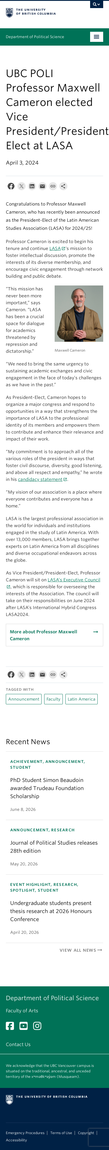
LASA (55, 248)
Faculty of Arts (22, 1010)
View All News (81, 950)
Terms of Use (61, 1133)
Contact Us (18, 1044)
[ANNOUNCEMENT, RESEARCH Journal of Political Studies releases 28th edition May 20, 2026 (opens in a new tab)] (54, 847)
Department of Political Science (35, 37)
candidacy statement (40, 479)
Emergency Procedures (25, 1133)
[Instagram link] (39, 1027)
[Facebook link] (12, 1027)
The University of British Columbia (40, 12)
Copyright (86, 1133)
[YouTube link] (25, 1027)
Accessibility (16, 1140)
